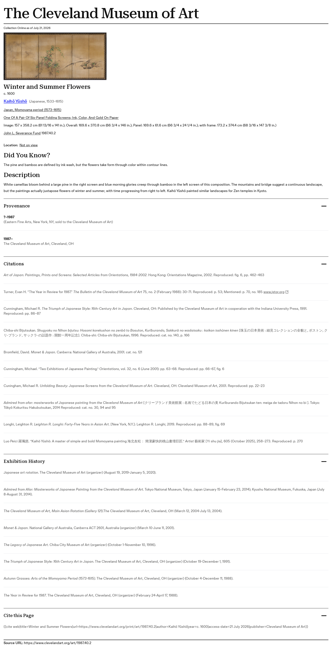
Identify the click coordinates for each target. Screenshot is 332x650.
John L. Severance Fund (22, 133)
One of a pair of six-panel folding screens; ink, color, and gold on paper (61, 118)
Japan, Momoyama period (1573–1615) (32, 110)
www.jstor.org (275, 292)
